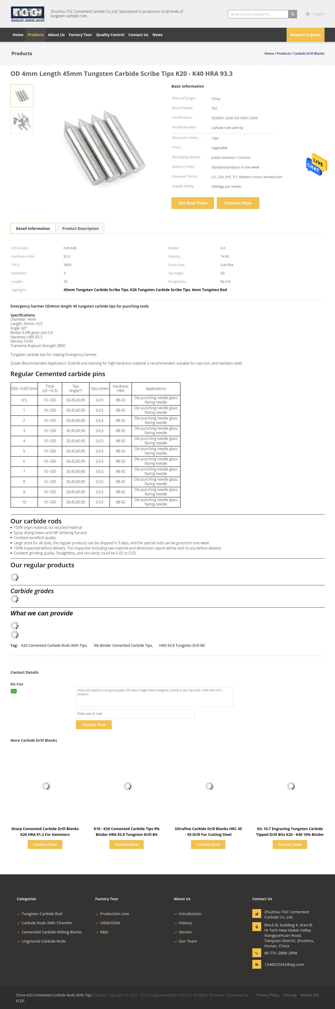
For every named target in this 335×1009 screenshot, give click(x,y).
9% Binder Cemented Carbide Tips (123, 645)
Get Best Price (192, 203)
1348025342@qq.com (280, 964)
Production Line (112, 913)
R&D (101, 931)
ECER (20, 1000)
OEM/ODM (107, 922)
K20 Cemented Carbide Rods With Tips (54, 645)
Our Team (185, 941)
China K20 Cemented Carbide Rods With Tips (54, 995)
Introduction (188, 913)
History (183, 922)
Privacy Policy (267, 995)
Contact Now (238, 203)
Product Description (80, 228)
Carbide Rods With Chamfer (44, 922)
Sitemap (290, 995)
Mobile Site (309, 995)
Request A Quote (305, 34)
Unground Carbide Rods (41, 941)
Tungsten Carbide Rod (39, 913)
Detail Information (33, 228)
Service (183, 931)
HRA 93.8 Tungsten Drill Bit (182, 645)
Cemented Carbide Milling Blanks (49, 931)
